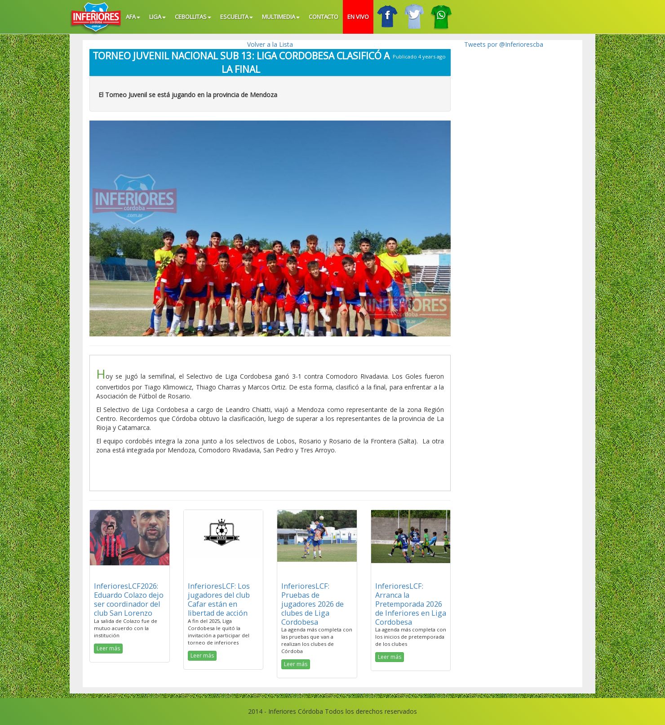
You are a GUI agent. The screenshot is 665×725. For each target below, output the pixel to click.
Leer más (108, 648)
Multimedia (281, 17)
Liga (157, 17)
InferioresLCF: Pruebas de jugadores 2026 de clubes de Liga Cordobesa (312, 604)
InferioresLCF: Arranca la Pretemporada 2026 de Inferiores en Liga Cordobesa (410, 604)
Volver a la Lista (270, 44)
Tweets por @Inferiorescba (503, 44)
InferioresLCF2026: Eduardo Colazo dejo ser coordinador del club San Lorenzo (129, 599)
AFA (133, 17)
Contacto (324, 17)
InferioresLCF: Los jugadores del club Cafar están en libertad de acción (219, 599)
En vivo (358, 17)
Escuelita (236, 17)
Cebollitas (193, 17)
